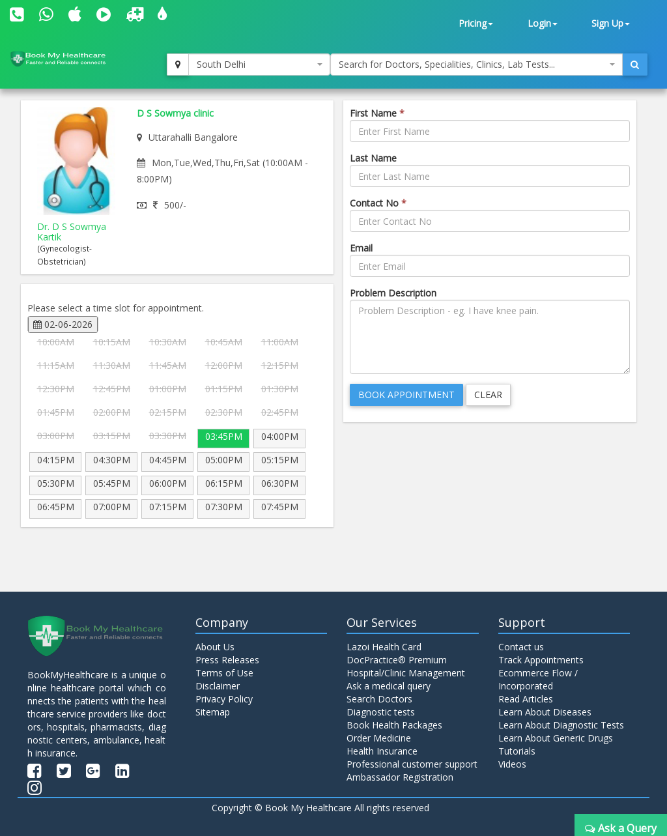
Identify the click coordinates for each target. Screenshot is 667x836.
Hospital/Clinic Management (406, 673)
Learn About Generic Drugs (555, 738)
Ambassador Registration (400, 777)
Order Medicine (379, 738)
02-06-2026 (62, 324)
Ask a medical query (389, 686)
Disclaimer (217, 686)
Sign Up (610, 23)
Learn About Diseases (544, 712)
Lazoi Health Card (384, 647)
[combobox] (259, 64)
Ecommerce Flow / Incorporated (538, 679)
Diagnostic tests (381, 712)
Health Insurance (382, 751)
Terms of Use (224, 673)
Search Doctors (379, 699)
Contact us (521, 647)
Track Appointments (541, 660)
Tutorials (516, 751)
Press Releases (227, 660)
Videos (512, 764)
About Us (214, 647)
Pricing (476, 23)
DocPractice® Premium (397, 660)
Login (543, 23)
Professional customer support (412, 764)
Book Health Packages (394, 725)
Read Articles (525, 699)
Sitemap (212, 712)
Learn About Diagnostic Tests (561, 725)
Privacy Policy (224, 699)
